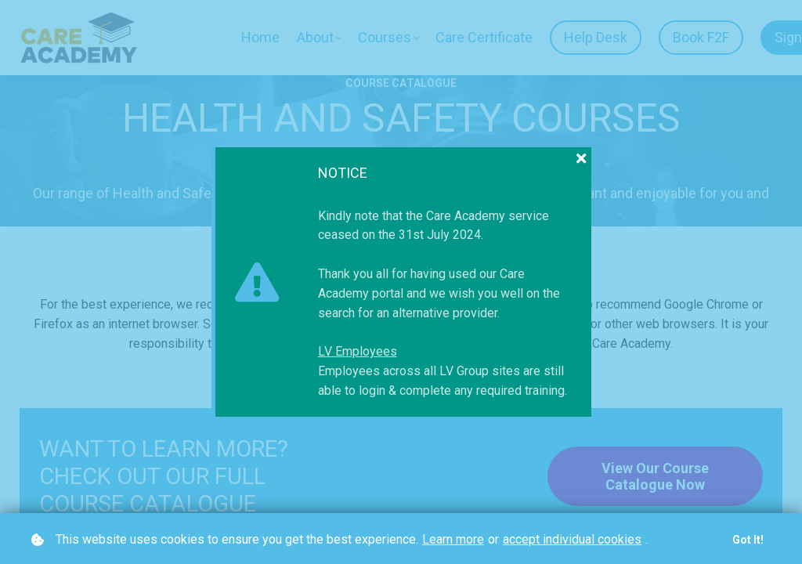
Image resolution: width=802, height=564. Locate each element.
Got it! (748, 539)
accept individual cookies (572, 539)
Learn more (453, 539)
